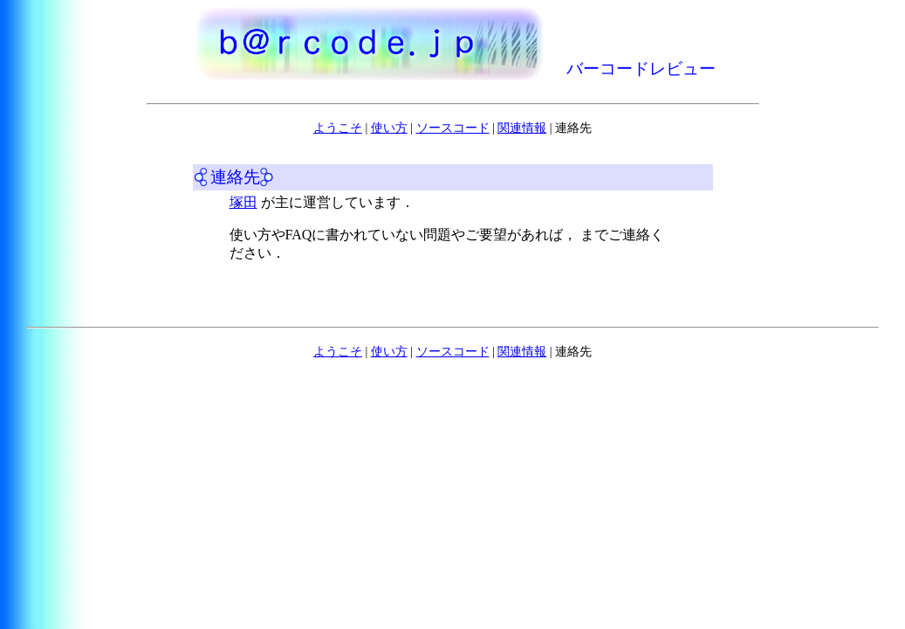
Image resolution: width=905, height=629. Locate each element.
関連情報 (521, 128)
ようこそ (337, 128)
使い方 (389, 128)
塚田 (243, 202)
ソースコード (453, 128)
